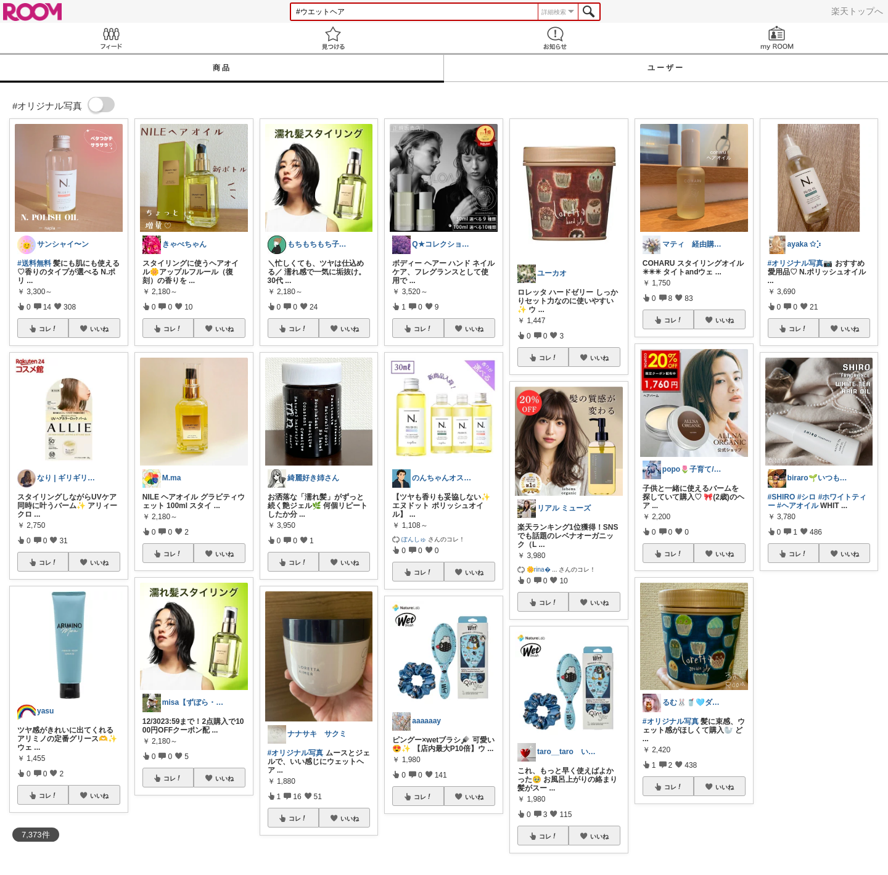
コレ (48, 329)
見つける (333, 38)
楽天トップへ (857, 11)
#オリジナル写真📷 (800, 263)
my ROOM (777, 38)
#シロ (806, 497)
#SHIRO (782, 497)
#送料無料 (34, 263)
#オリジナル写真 (296, 753)
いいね (99, 329)
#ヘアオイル (797, 505)
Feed (111, 38)
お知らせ (555, 38)
